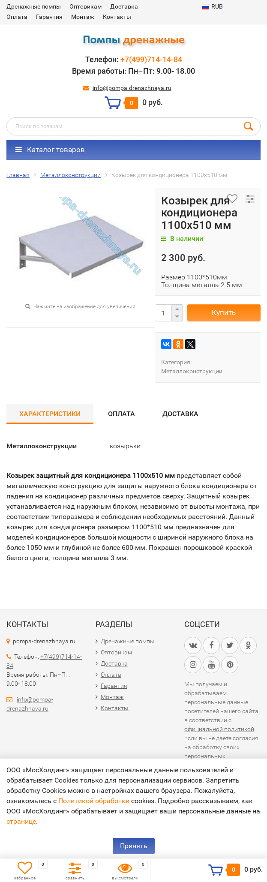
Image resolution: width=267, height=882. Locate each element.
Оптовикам (85, 6)
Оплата (16, 16)
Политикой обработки (93, 801)
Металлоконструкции (191, 371)
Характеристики (50, 414)
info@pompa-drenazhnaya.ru (132, 87)
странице (21, 821)
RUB (212, 6)
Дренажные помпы (33, 6)
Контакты (117, 16)
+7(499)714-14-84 (151, 59)
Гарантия (49, 16)
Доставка (124, 6)
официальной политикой (219, 729)
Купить (224, 312)
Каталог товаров (50, 149)
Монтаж (82, 16)
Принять (133, 846)
